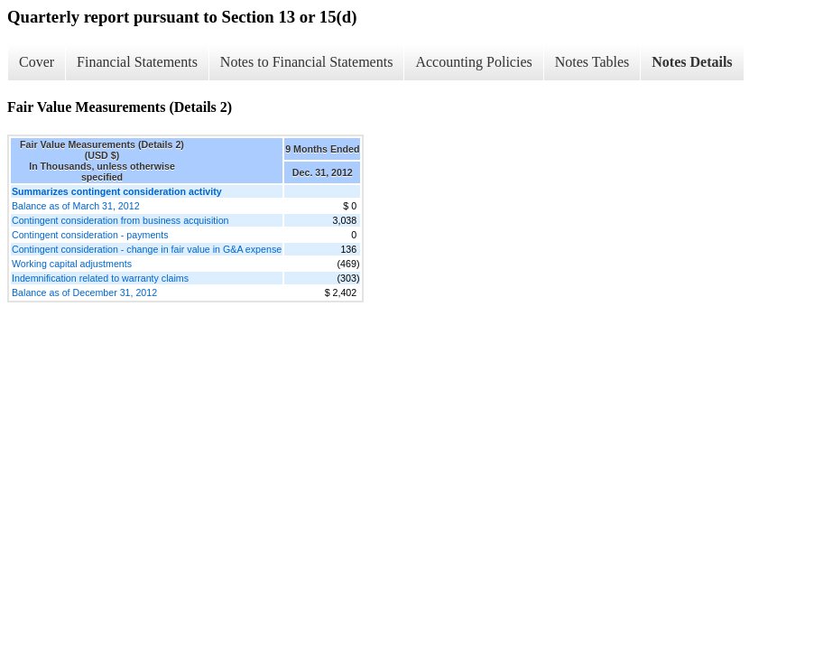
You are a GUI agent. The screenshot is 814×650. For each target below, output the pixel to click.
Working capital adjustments (72, 263)
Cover (36, 62)
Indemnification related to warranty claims (100, 278)
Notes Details (692, 62)
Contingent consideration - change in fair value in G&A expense (147, 249)
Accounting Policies (473, 62)
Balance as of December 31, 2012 (84, 292)
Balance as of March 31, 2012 (76, 205)
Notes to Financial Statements (306, 62)
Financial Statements (137, 62)
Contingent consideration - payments (90, 234)
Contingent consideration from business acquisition (120, 220)
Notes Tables (592, 62)
